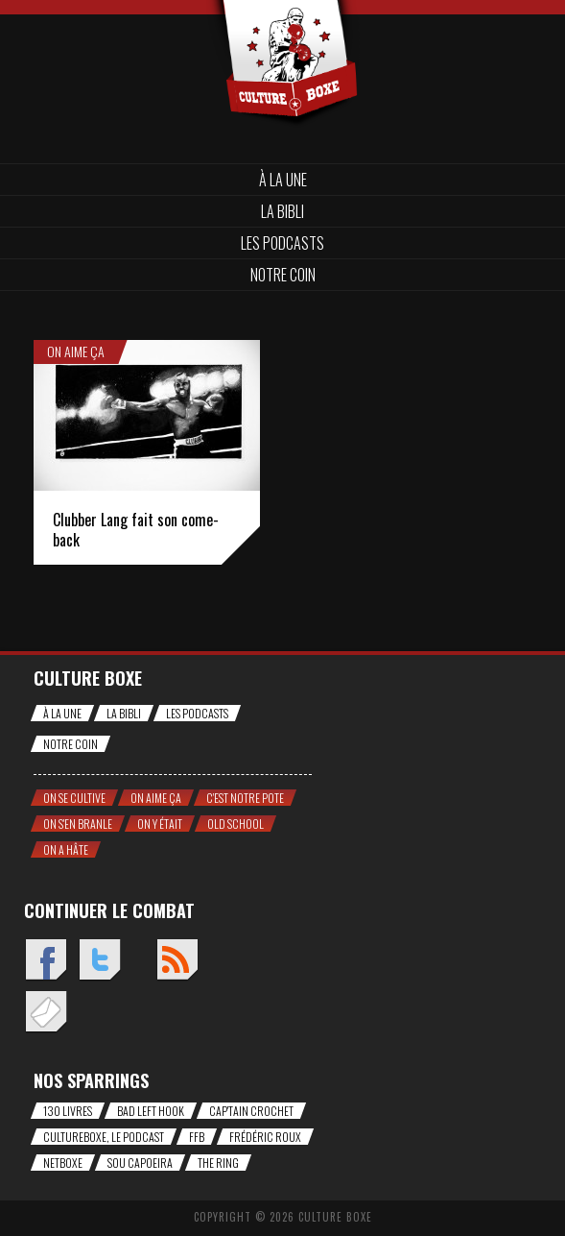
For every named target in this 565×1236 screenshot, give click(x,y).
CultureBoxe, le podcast (103, 1136)
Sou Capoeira (140, 1162)
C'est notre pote (245, 797)
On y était (159, 823)
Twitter (99, 960)
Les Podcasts (282, 242)
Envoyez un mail (45, 1012)
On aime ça (76, 351)
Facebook (45, 960)
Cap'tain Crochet (251, 1111)
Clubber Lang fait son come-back (136, 529)
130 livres (67, 1111)
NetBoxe (62, 1162)
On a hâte (65, 849)
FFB (196, 1136)
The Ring (218, 1162)
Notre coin (283, 274)
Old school (235, 823)
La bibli (282, 211)
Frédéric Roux (265, 1136)
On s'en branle (77, 823)
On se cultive (74, 797)
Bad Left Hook (150, 1111)
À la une (283, 179)
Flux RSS (177, 960)
